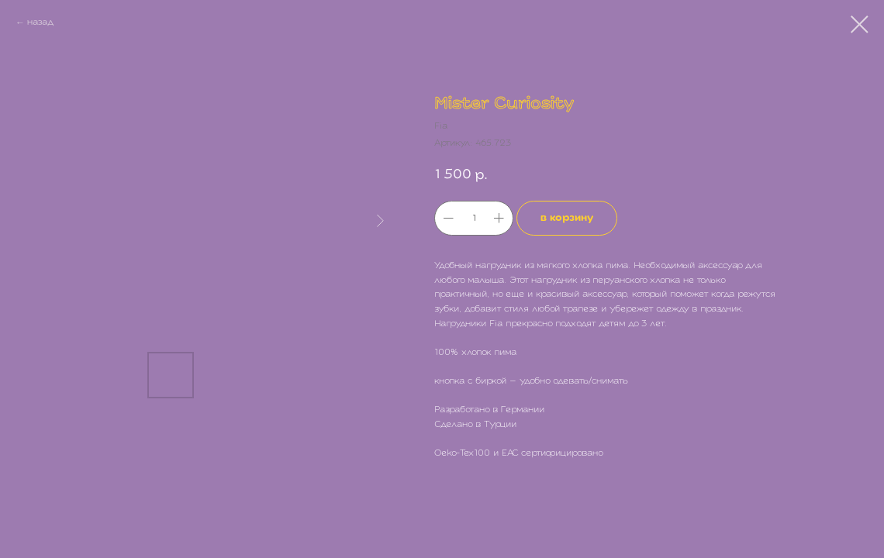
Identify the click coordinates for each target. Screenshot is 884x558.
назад (40, 22)
